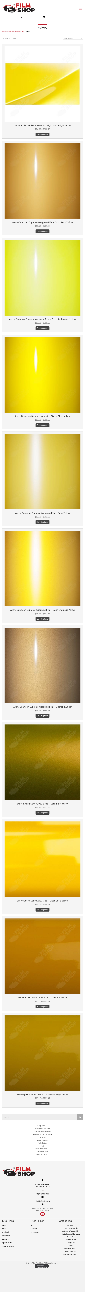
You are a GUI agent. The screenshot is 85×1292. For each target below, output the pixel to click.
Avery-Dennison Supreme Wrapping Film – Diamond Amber (42, 707)
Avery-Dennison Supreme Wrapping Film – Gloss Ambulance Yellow (42, 319)
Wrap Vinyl (10, 31)
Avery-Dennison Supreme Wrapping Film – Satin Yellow (42, 513)
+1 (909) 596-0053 (42, 1194)
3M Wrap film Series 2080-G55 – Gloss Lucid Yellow (42, 901)
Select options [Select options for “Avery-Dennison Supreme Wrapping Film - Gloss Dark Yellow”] (42, 231)
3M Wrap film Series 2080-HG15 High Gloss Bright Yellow (42, 125)
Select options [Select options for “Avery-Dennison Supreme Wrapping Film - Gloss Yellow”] (42, 425)
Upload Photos (7, 1243)
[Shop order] (73, 38)
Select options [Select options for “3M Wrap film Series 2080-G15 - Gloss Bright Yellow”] (42, 1103)
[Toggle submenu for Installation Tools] (80, 1149)
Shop (4, 1229)
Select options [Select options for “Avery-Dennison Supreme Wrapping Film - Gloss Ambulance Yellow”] (42, 328)
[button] (42, 1214)
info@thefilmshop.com (42, 1201)
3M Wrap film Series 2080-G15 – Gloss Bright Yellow (42, 1094)
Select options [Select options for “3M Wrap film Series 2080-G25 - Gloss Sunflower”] (42, 1007)
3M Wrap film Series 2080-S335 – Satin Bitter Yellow (42, 804)
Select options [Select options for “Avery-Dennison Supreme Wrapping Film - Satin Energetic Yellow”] (42, 619)
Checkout (34, 1229)
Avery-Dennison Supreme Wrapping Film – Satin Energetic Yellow (42, 610)
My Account (35, 1232)
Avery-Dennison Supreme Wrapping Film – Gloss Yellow (42, 416)
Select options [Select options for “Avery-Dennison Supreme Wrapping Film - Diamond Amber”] (42, 716)
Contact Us (6, 1239)
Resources (6, 1236)
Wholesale (5, 1232)
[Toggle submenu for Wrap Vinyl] (80, 1125)
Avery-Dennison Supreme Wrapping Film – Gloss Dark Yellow (42, 222)
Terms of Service (8, 1246)
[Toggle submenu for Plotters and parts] (80, 1154)
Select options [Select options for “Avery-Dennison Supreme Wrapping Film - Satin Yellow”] (42, 522)
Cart (32, 1225)
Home (4, 31)
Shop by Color (19, 31)
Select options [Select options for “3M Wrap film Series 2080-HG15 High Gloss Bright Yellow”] (42, 134)
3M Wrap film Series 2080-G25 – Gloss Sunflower (42, 997)
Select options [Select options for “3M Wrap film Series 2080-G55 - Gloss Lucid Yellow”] (42, 910)
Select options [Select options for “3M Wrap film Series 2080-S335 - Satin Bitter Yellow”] (42, 813)
